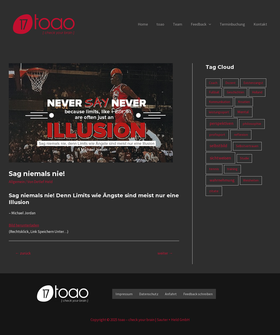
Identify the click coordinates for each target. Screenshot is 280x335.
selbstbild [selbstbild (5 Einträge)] (218, 145)
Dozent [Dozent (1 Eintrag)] (230, 83)
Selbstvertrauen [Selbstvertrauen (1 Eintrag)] (247, 146)
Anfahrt (171, 294)
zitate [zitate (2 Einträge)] (214, 191)
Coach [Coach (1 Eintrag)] (213, 83)
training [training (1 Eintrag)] (232, 169)
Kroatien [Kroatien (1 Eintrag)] (244, 102)
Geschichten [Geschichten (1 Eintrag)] (235, 92)
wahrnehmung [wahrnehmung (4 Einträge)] (222, 180)
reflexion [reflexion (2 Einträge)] (241, 134)
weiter (165, 253)
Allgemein (17, 181)
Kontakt (260, 24)
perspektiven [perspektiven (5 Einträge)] (221, 123)
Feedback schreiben (198, 294)
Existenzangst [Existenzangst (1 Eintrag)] (253, 83)
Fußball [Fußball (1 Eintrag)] (214, 92)
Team (179, 24)
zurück (23, 253)
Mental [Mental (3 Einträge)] (243, 112)
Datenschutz (148, 294)
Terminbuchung (233, 24)
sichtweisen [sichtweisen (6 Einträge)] (220, 158)
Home (146, 24)
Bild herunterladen (24, 225)
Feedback (202, 24)
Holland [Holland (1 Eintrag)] (257, 92)
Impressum (124, 294)
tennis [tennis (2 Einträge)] (214, 169)
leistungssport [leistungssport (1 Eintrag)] (219, 112)
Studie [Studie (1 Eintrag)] (244, 158)
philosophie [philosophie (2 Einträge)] (252, 123)
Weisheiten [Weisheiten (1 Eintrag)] (251, 180)
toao (163, 24)
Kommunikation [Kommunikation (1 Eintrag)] (219, 102)
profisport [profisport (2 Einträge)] (217, 134)
